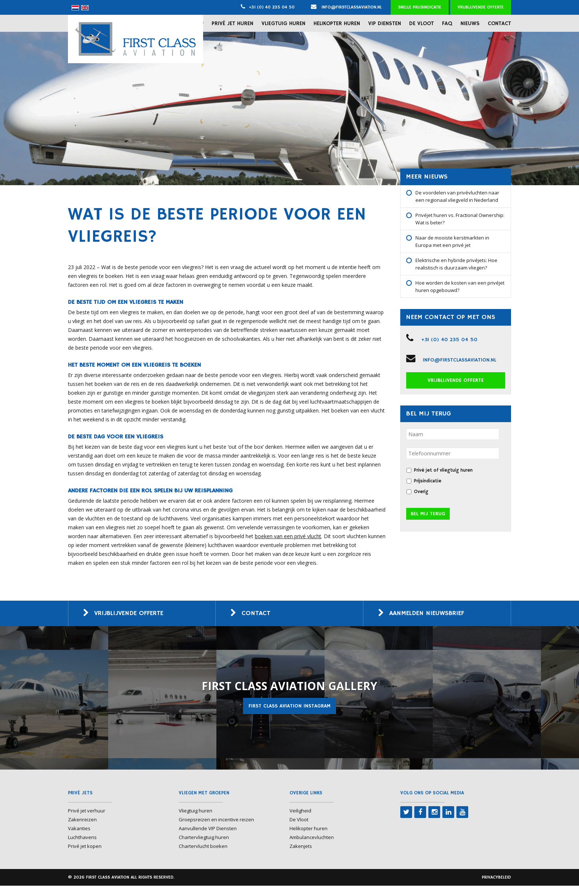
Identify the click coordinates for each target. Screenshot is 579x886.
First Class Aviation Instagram (289, 706)
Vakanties (79, 828)
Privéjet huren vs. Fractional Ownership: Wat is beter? (459, 219)
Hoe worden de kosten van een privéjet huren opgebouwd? (459, 286)
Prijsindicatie (427, 481)
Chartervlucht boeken (203, 846)
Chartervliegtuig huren (204, 837)
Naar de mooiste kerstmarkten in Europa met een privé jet (452, 241)
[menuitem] (75, 7)
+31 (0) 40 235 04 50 (272, 7)
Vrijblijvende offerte (481, 7)
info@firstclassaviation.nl (346, 7)
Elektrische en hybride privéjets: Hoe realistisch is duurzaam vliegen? (456, 264)
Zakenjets (301, 846)
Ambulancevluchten (312, 837)
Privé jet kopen (85, 846)
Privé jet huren (232, 23)
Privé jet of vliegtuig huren (443, 470)
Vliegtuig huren (283, 23)
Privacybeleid (496, 877)
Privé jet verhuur (86, 811)
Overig (421, 492)
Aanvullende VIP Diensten (208, 828)
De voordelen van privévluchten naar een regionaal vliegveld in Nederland (457, 196)
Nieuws (470, 23)
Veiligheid (300, 811)
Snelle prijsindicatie (419, 7)
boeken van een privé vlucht (288, 536)
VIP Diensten (384, 23)
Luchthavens (82, 837)
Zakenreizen (82, 820)
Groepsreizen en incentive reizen (216, 820)
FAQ (447, 23)
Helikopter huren (337, 23)
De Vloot (421, 23)
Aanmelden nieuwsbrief (429, 614)
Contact (499, 23)
